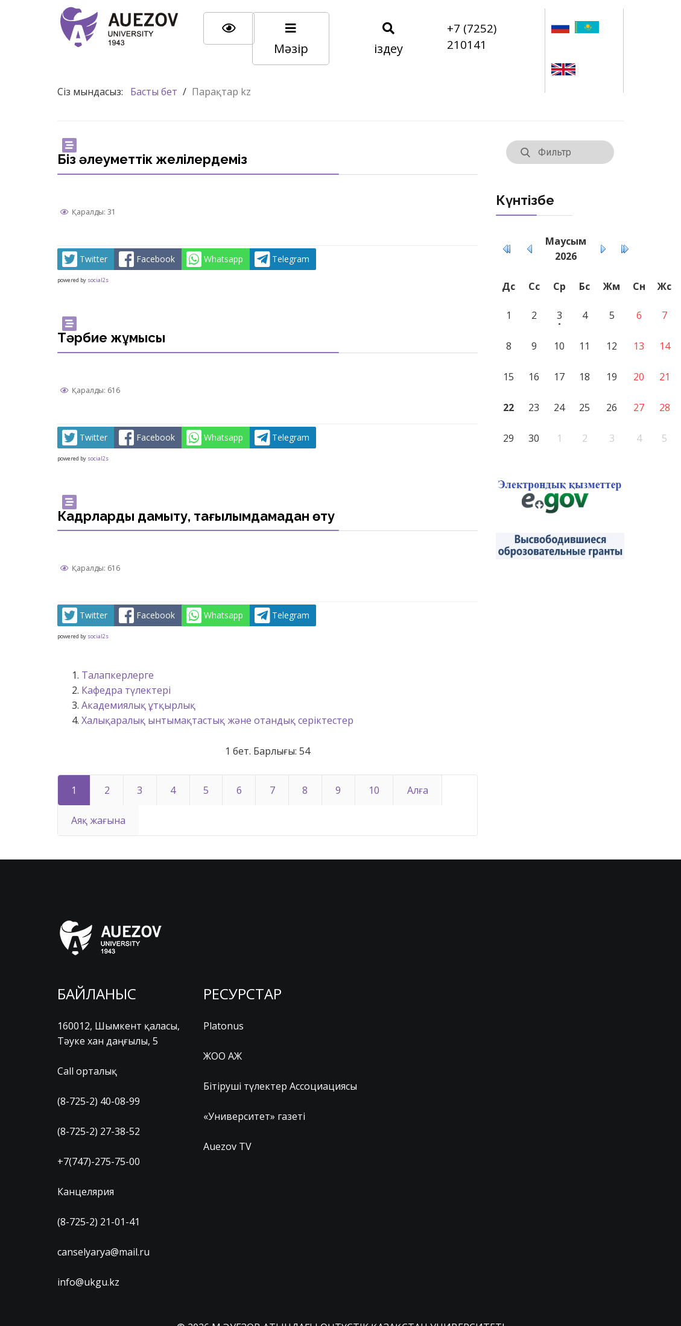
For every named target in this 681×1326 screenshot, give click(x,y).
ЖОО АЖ (222, 1056)
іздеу (388, 39)
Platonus (223, 1025)
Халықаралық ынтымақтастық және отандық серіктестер (217, 720)
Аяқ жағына (98, 820)
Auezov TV (227, 1146)
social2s (98, 280)
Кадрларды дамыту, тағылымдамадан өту (196, 516)
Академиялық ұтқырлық (138, 705)
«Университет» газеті (254, 1116)
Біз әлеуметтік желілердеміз (152, 159)
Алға (417, 790)
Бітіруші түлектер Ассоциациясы (280, 1086)
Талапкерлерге (117, 675)
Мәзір (291, 39)
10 (374, 790)
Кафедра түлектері (126, 690)
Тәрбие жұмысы (111, 337)
